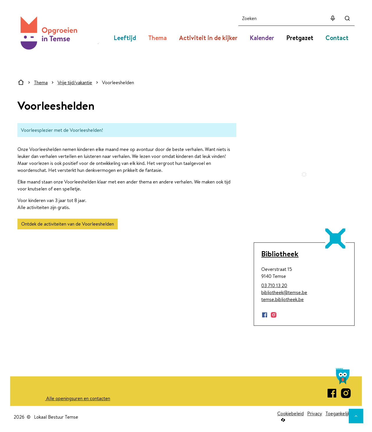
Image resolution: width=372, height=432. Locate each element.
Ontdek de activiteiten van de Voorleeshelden (67, 224)
